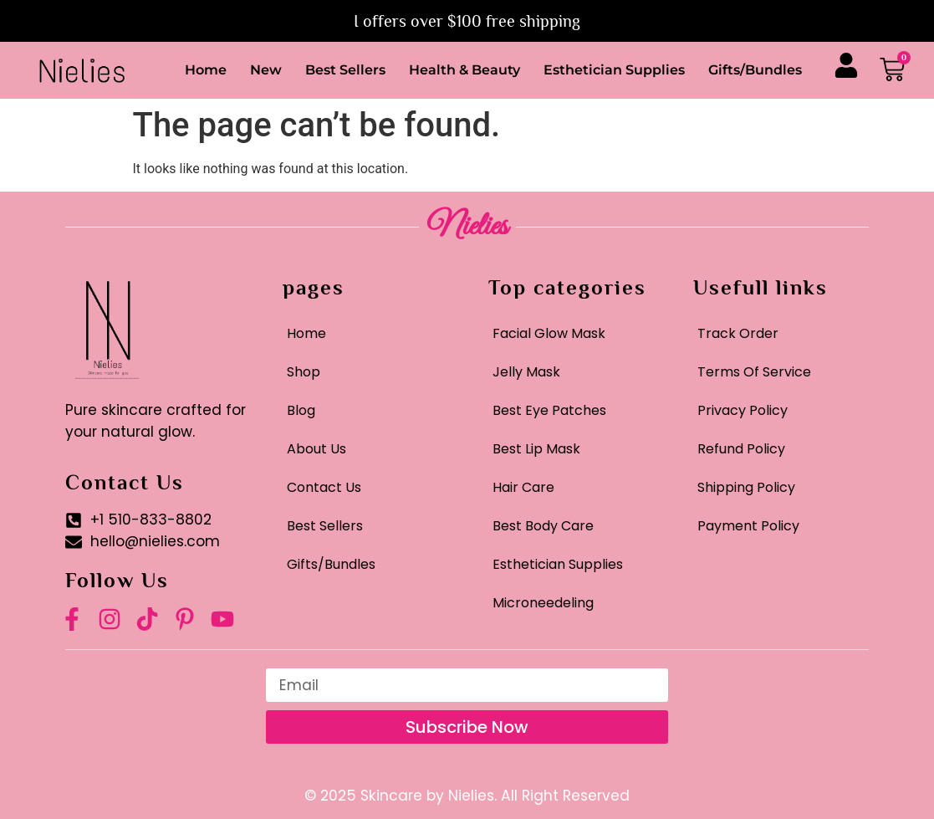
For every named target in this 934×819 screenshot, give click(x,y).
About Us (316, 448)
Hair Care (523, 487)
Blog (301, 410)
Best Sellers (345, 70)
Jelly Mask (526, 371)
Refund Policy (741, 448)
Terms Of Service (754, 371)
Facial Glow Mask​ (549, 333)
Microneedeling (543, 602)
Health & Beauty (464, 70)
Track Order (737, 333)
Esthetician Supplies (614, 70)
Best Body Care (543, 525)
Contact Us (324, 487)
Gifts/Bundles (755, 70)
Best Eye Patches (549, 410)
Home (206, 70)
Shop (303, 371)
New (266, 70)
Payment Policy (748, 525)
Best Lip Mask (536, 448)
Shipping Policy (746, 487)
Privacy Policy (742, 410)
